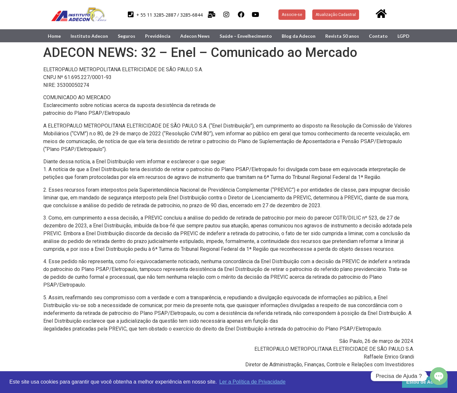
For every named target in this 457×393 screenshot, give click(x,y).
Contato (378, 36)
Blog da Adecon (299, 36)
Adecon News (195, 36)
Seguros (126, 36)
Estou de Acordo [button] (425, 382)
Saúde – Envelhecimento (246, 36)
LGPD (403, 36)
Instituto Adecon (89, 36)
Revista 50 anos (342, 36)
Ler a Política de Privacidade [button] (252, 382)
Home (54, 36)
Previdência (157, 36)
